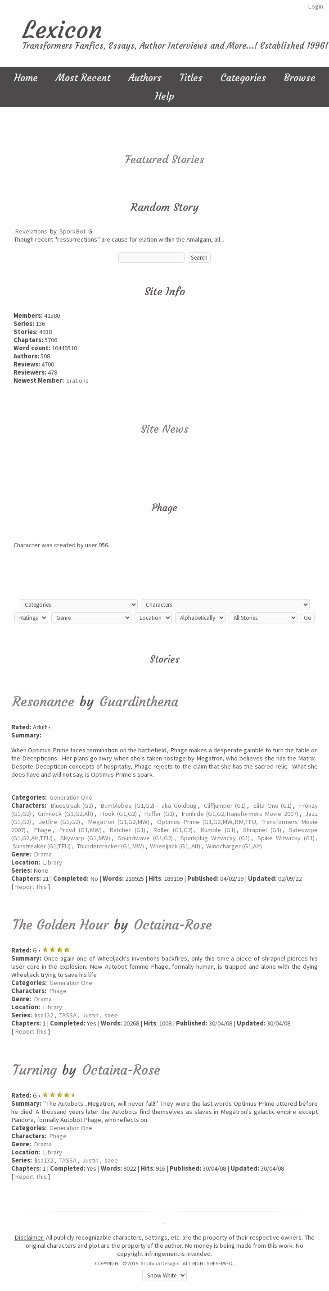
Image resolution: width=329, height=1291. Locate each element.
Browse (299, 78)
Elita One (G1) (272, 805)
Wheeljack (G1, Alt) (175, 846)
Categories (243, 78)
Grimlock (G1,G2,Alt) (65, 814)
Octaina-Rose (173, 924)
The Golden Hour (60, 924)
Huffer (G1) (159, 814)
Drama (43, 854)
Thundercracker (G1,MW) (110, 846)
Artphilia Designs (159, 1263)
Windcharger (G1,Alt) (234, 846)
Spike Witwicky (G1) (286, 838)
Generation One (71, 797)
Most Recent (83, 78)
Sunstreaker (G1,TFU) (42, 846)
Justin (90, 1015)
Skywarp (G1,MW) (85, 838)
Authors (145, 78)
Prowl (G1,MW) (80, 830)
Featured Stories (164, 159)
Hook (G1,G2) (118, 814)
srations (78, 380)
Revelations (31, 231)
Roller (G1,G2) (173, 830)
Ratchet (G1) (127, 830)
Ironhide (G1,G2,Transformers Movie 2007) (239, 814)
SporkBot (72, 231)
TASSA (68, 1015)
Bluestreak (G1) (72, 805)
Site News (165, 429)
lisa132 (44, 1015)
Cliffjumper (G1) (225, 805)
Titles (191, 78)
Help (164, 96)
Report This (31, 887)
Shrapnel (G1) (262, 830)
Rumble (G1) (217, 830)
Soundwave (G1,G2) (145, 838)
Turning (35, 1070)
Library (52, 862)
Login (315, 6)
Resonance (43, 701)
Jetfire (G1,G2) (59, 822)
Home (26, 78)
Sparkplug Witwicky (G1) (215, 838)
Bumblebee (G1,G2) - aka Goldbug (148, 805)
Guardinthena (138, 701)
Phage (42, 830)
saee (111, 1015)
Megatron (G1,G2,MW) (118, 822)
